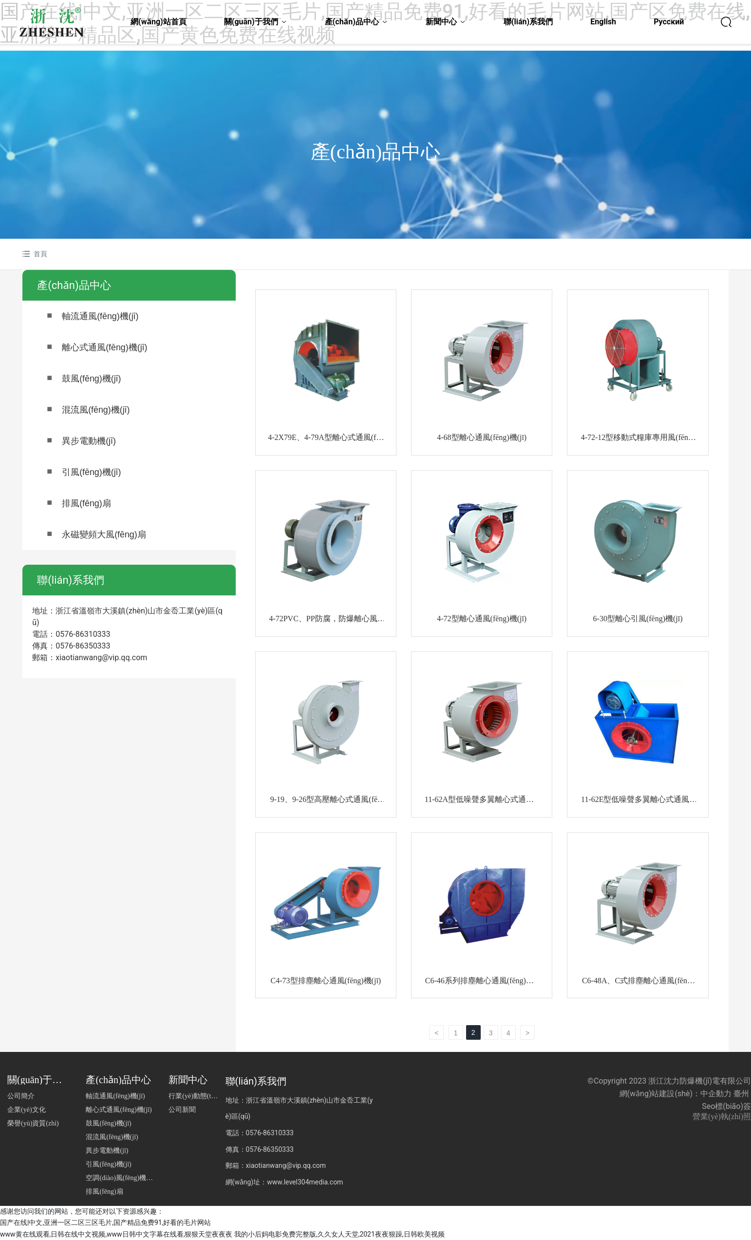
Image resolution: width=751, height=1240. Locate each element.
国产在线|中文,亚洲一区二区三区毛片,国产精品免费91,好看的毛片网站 (105, 1222)
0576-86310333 (83, 634)
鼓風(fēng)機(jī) (91, 378)
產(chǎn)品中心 (375, 152)
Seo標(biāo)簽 (726, 1105)
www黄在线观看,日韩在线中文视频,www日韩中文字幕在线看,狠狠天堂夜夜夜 (116, 1234)
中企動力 (716, 1093)
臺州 (741, 1093)
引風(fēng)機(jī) (91, 472)
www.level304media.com (305, 1181)
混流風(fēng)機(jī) (96, 410)
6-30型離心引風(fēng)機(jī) (638, 618)
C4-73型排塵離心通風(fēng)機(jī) (326, 980)
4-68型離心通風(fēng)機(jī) (481, 437)
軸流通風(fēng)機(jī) (100, 316)
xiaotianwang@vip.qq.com (101, 657)
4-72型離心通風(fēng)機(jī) (481, 618)
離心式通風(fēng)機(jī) (105, 347)
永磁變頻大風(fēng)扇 (104, 534)
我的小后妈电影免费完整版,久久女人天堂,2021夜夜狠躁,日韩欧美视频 (339, 1234)
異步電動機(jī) (89, 441)
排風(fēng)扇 (86, 503)
